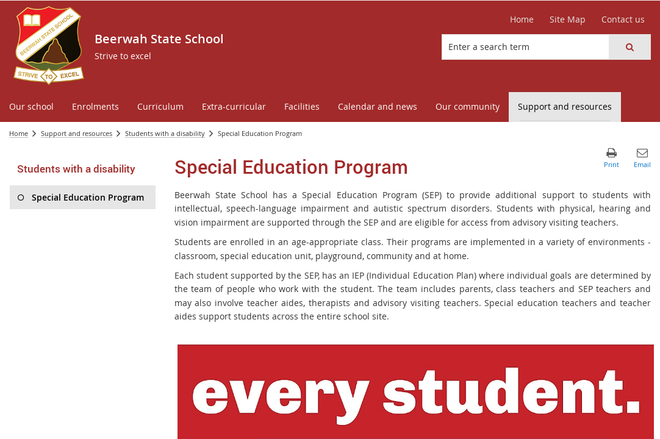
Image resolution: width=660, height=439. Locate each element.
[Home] (522, 19)
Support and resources (76, 133)
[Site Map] (567, 19)
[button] (629, 47)
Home (18, 133)
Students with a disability (165, 133)
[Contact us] (623, 19)
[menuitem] (31, 107)
